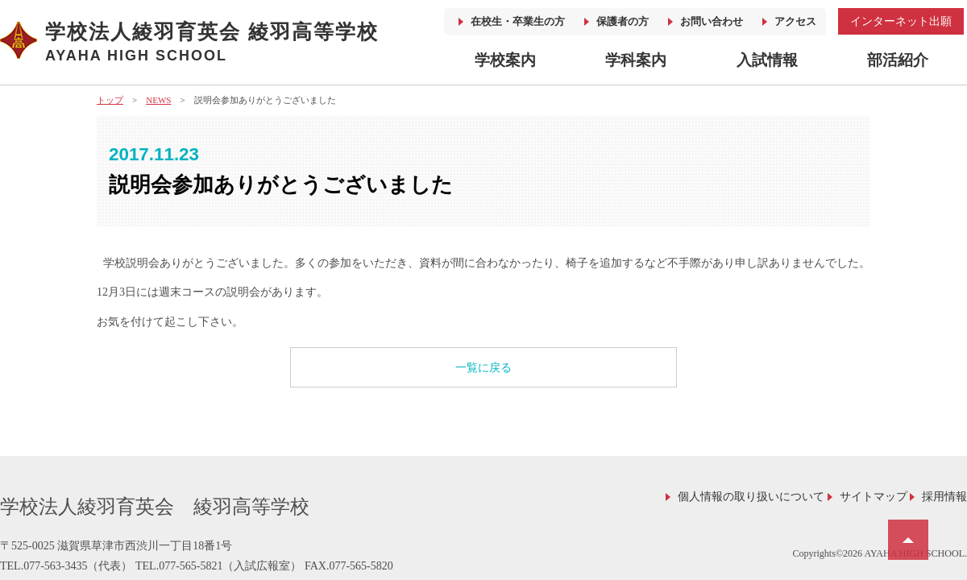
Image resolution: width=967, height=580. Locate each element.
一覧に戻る (483, 368)
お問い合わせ (711, 21)
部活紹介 (897, 60)
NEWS (158, 100)
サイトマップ (873, 497)
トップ (110, 100)
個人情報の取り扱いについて (751, 497)
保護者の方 (622, 21)
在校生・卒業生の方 (518, 21)
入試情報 (767, 60)
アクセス (795, 21)
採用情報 (944, 497)
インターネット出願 (901, 20)
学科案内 (635, 60)
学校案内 (505, 60)
